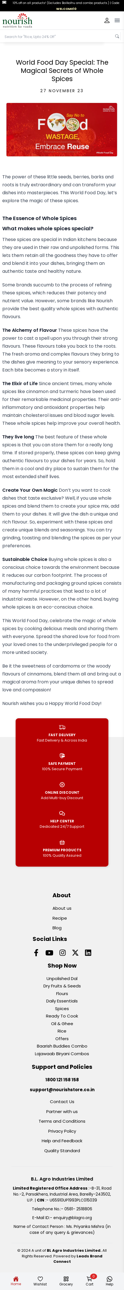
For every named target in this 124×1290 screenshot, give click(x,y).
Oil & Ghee (62, 1024)
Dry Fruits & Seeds (62, 986)
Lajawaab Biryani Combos (62, 1054)
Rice (62, 1031)
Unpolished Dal (62, 978)
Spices (62, 1009)
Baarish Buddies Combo (62, 1046)
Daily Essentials (62, 1001)
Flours (62, 993)
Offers (62, 1039)
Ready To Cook (62, 1016)
